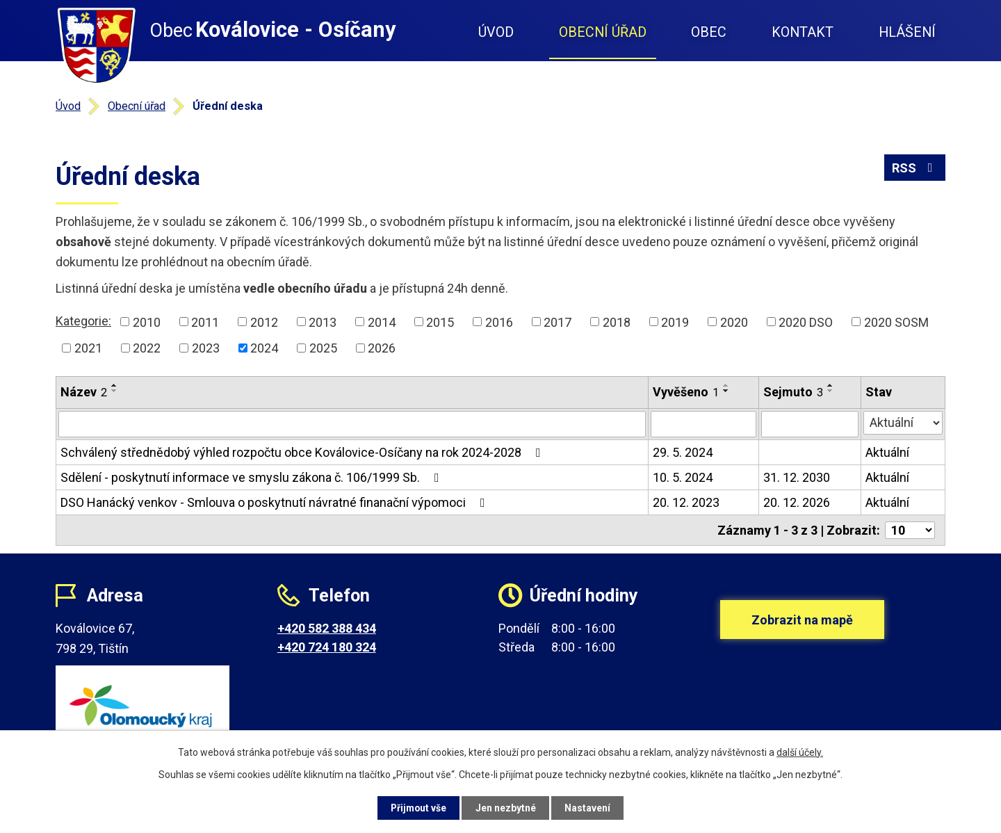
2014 (382, 321)
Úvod (496, 32)
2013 (322, 321)
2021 (88, 348)
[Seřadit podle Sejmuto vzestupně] (830, 385)
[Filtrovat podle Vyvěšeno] (703, 424)
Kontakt (802, 32)
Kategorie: (83, 321)
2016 (499, 321)
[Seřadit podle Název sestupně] (114, 391)
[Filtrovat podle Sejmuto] (809, 424)
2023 (206, 348)
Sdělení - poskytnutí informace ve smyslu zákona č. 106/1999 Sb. (252, 477)
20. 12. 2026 (796, 502)
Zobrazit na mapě (802, 622)
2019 (675, 321)
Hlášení (907, 32)
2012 (264, 321)
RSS (915, 168)
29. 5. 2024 (683, 452)
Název (83, 392)
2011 (205, 321)
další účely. (799, 751)
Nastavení (591, 807)
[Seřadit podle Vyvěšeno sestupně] (726, 391)
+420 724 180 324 (326, 647)
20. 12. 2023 (686, 502)
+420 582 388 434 (326, 628)
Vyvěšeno (686, 392)
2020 (734, 321)
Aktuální (887, 452)
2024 (264, 348)
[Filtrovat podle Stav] (903, 423)
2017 (557, 321)
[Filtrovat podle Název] (352, 424)
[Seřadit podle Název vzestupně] (114, 385)
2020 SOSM (896, 321)
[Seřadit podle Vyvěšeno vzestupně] (726, 385)
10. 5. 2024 (683, 477)
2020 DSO (806, 321)
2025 (323, 348)
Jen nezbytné (506, 807)
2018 (616, 321)
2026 (382, 348)
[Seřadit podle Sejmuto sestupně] (830, 391)
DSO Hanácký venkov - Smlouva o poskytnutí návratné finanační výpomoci (275, 502)
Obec (708, 32)
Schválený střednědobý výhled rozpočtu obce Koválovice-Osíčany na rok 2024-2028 (303, 452)
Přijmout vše (416, 807)
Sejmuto (793, 392)
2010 (147, 321)
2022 (147, 348)
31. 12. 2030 (796, 477)
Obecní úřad (602, 32)
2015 (440, 321)
